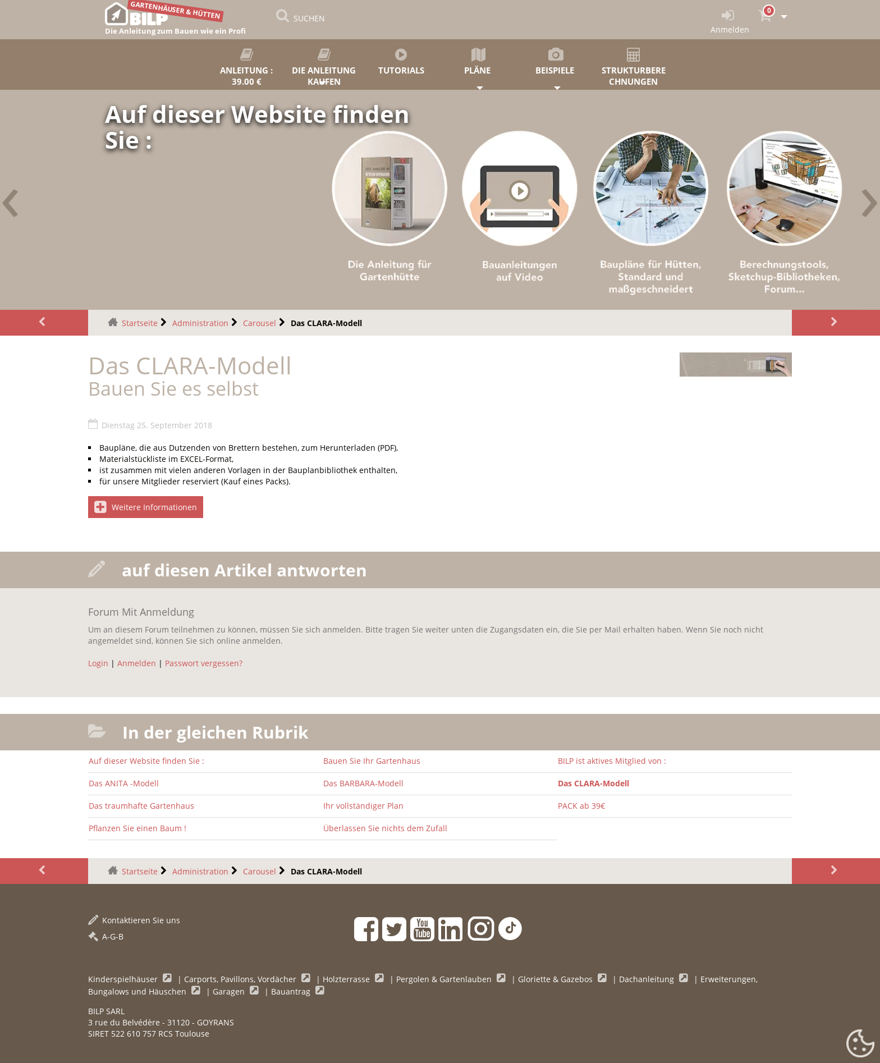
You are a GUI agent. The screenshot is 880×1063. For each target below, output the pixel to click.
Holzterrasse (347, 979)
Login (98, 663)
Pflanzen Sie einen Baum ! (137, 828)
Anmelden (136, 663)
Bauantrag (292, 991)
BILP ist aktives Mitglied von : (612, 760)
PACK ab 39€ (581, 805)
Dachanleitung (647, 979)
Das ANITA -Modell (124, 783)
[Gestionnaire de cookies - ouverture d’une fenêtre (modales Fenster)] (860, 1044)
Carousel (259, 323)
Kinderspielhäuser (124, 979)
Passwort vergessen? (203, 663)
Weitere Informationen (145, 507)
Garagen (230, 991)
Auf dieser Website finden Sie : (146, 760)
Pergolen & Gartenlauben (445, 979)
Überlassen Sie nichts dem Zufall (385, 828)
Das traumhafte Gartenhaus (141, 805)
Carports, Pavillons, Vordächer (241, 979)
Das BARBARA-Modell (363, 783)
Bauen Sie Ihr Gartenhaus (371, 760)
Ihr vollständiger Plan (363, 805)
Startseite (140, 323)
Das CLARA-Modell (593, 783)
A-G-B (105, 936)
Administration (200, 323)
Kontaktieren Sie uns (134, 920)
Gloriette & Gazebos (556, 979)
